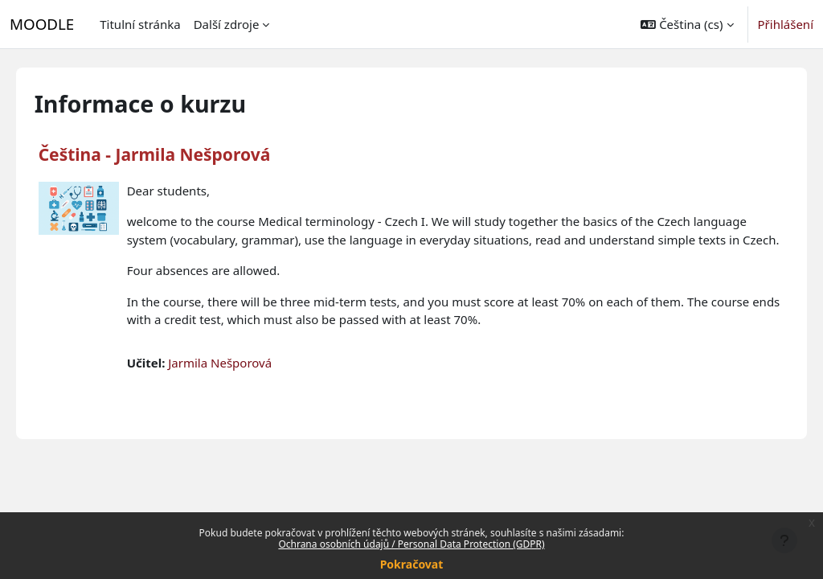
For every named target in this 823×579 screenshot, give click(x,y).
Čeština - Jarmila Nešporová (177, 154)
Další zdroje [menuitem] (227, 24)
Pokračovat (412, 564)
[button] (686, 24)
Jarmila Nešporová (243, 380)
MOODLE (42, 24)
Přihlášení (785, 24)
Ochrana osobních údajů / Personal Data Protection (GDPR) (411, 544)
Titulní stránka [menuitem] (140, 24)
